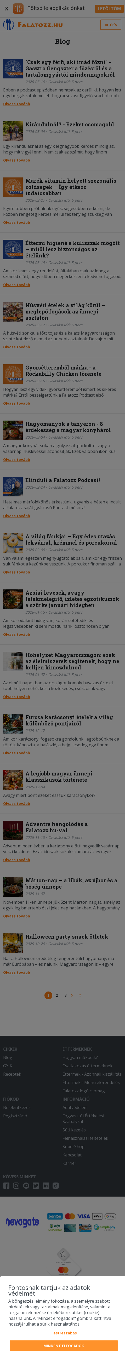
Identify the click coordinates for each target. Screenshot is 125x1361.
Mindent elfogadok (63, 1345)
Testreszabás (64, 1333)
